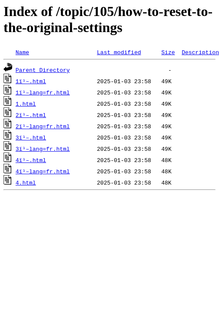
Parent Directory (43, 70)
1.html (26, 103)
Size (168, 52)
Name (22, 52)
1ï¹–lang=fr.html (43, 92)
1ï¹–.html (31, 81)
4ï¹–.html (31, 160)
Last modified (119, 52)
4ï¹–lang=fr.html (43, 171)
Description (200, 52)
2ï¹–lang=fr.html (43, 126)
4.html (26, 182)
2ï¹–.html (31, 115)
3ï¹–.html (31, 137)
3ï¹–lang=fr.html (43, 149)
